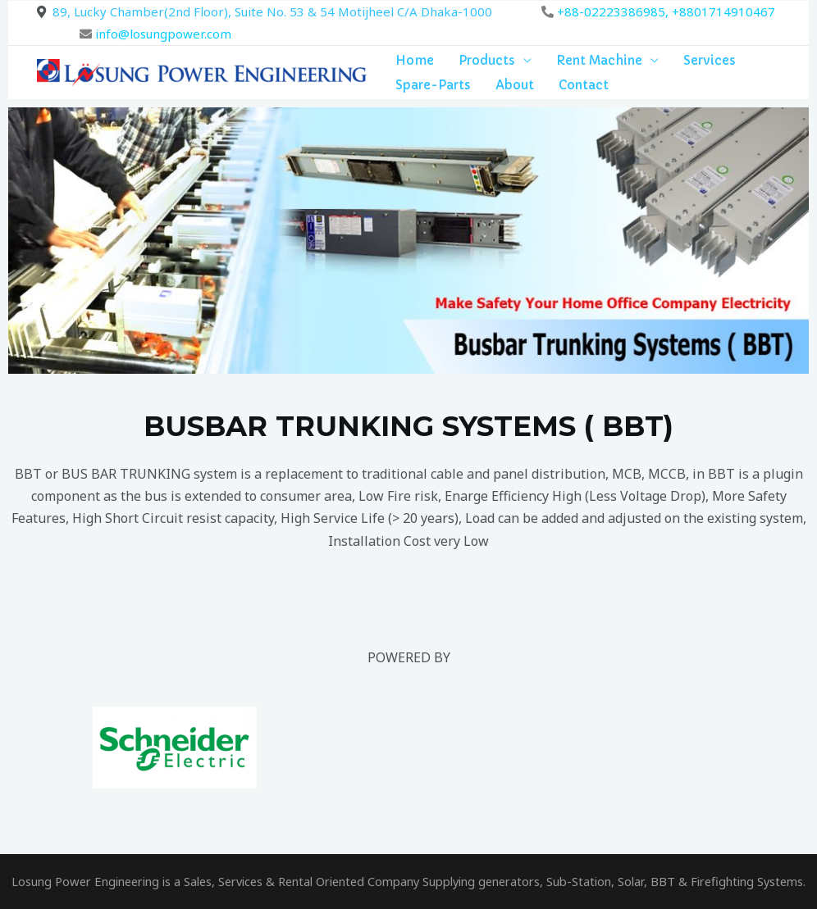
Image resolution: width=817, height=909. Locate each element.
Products (487, 60)
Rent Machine (599, 60)
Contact (584, 85)
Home (414, 60)
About (514, 85)
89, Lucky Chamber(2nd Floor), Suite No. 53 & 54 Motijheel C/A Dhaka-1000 (272, 11)
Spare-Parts (433, 85)
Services (709, 60)
